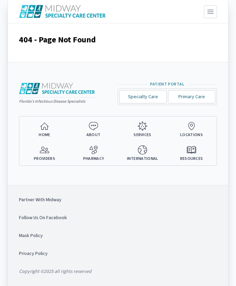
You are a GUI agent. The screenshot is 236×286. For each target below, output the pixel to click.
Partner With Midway (40, 199)
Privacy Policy (33, 253)
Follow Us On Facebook (43, 217)
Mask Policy (31, 235)
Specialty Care (143, 96)
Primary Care (191, 96)
